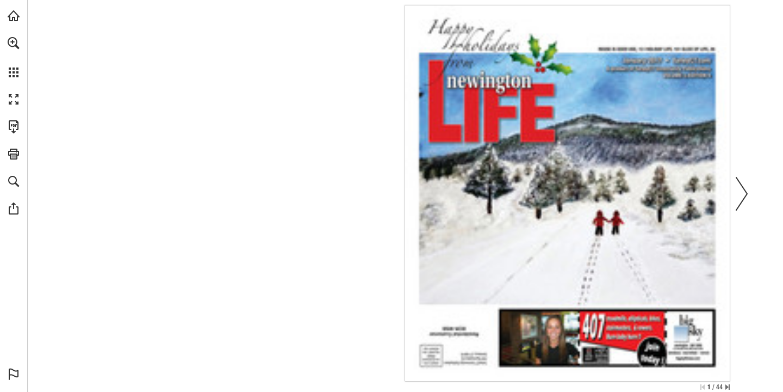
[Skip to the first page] (702, 387)
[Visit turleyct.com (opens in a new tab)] (13, 15)
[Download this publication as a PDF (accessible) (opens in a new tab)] (13, 126)
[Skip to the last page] (727, 387)
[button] (13, 43)
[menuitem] (13, 57)
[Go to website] (691, 60)
